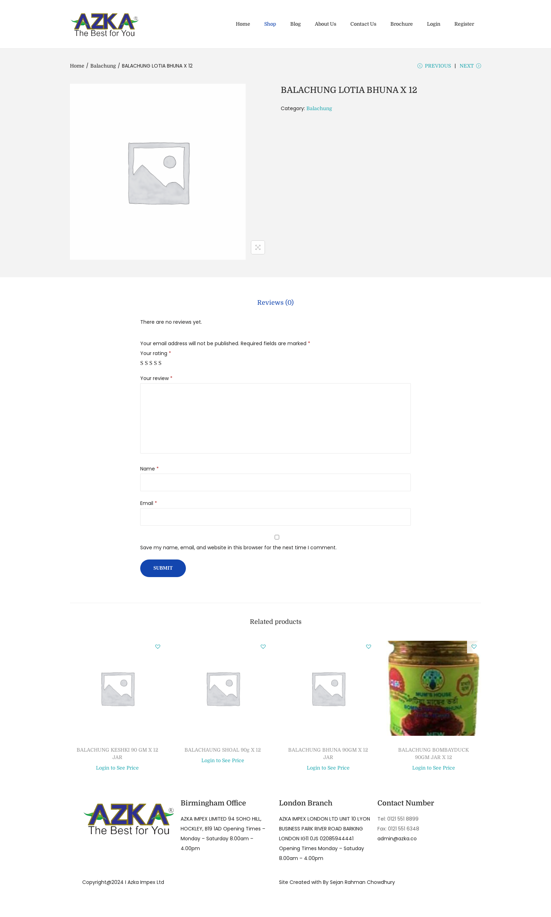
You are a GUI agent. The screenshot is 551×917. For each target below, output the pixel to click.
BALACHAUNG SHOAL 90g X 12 (222, 752)
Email (148, 505)
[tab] (275, 306)
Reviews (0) (275, 305)
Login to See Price (117, 770)
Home (77, 66)
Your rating (155, 355)
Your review (156, 380)
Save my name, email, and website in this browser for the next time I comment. (238, 549)
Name (149, 470)
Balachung (103, 66)
